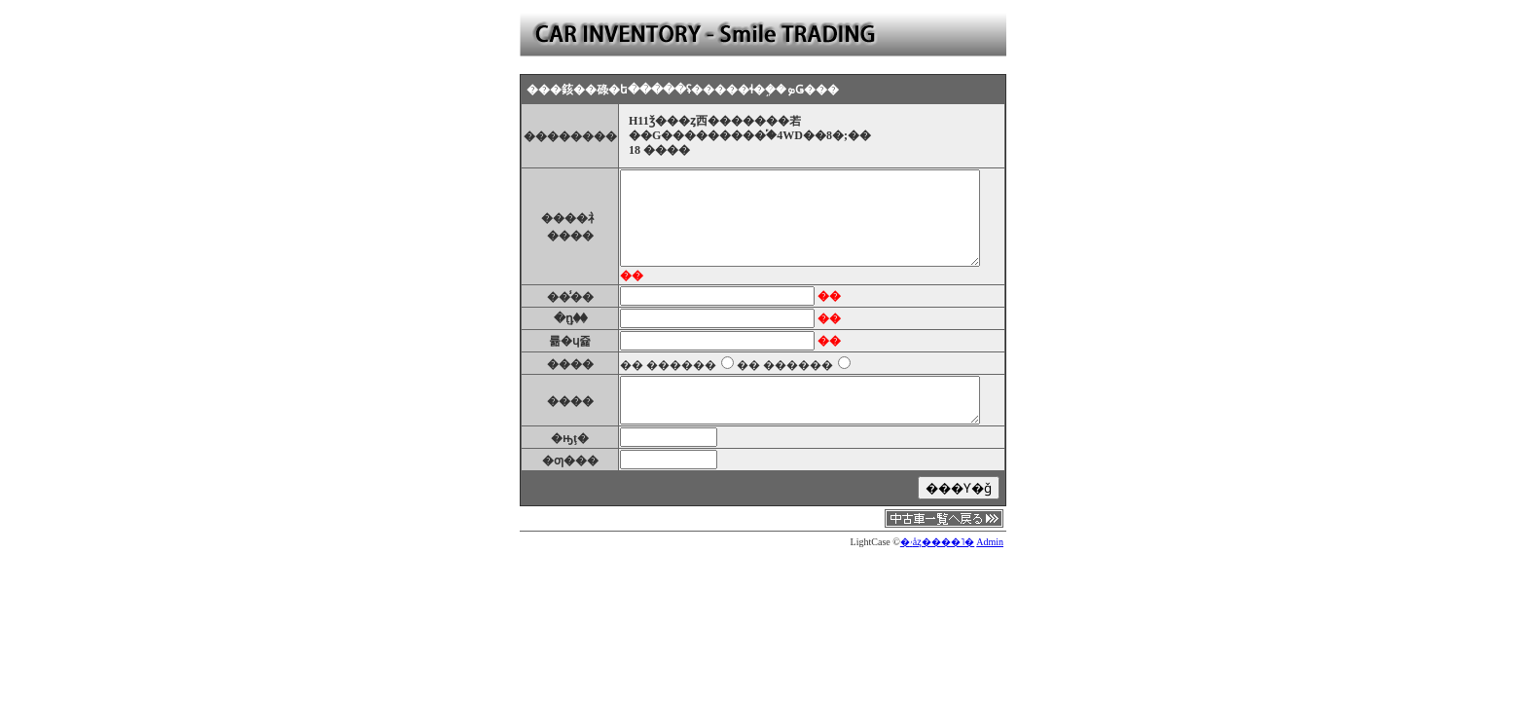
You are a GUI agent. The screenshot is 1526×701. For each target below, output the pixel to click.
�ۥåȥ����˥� (937, 541)
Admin (989, 541)
